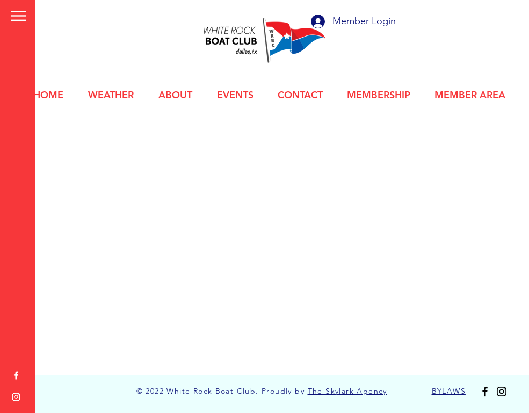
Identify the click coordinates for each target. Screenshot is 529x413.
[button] (18, 16)
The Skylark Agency (347, 391)
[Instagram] (16, 397)
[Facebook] (16, 375)
